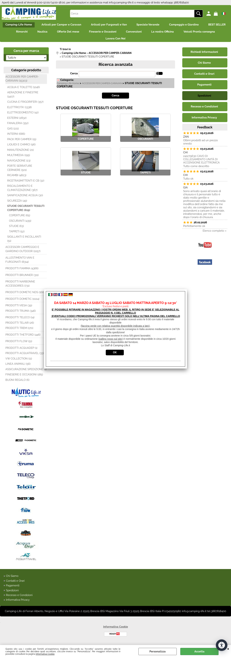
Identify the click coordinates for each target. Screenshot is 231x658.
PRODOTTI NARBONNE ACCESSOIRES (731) (20, 286)
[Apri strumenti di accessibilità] (221, 645)
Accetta (199, 651)
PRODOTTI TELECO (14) (19, 319)
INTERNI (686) (16, 136)
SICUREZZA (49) (17, 203)
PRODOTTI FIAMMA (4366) (21, 270)
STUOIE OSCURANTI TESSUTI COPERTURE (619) (25, 210)
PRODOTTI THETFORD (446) (22, 337)
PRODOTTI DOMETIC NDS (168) (25, 294)
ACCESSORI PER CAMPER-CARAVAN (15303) (22, 81)
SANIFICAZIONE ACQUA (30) (25, 197)
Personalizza (157, 651)
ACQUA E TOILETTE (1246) (23, 89)
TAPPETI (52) (17, 233)
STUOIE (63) (16, 228)
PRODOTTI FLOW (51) (18, 343)
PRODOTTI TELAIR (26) (19, 325)
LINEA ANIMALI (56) (17, 366)
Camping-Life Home (30, 25)
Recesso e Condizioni (19, 597)
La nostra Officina (200, 32)
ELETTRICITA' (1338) (19, 109)
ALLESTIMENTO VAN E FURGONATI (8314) (19, 262)
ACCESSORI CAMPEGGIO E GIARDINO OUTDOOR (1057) (22, 251)
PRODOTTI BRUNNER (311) (22, 277)
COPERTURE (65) (19, 218)
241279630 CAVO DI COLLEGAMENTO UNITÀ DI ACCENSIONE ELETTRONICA (201, 162)
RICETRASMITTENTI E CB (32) (25, 183)
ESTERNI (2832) (17, 120)
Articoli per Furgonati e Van (122, 25)
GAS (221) (13, 131)
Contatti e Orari (15, 583)
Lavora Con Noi (137, 40)
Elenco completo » (214, 233)
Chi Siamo (12, 578)
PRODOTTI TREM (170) (19, 330)
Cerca (74, 75)
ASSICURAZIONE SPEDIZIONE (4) (26, 371)
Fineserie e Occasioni (138, 32)
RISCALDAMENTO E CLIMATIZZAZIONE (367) (22, 190)
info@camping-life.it (121, 2)
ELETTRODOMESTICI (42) (23, 115)
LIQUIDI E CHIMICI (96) (21, 147)
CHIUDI (228, 648)
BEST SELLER (28, 32)
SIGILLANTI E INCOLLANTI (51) (24, 241)
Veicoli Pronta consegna (100, 40)
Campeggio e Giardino (200, 25)
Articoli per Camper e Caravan (74, 25)
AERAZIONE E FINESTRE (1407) (22, 97)
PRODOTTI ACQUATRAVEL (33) (24, 355)
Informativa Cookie (45, 654)
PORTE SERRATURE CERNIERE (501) (19, 170)
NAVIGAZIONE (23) (18, 163)
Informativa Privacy (18, 602)
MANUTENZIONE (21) (20, 152)
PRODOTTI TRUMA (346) (20, 313)
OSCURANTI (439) (20, 223)
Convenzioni (170, 32)
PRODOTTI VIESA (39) (18, 308)
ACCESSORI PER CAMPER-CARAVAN (102, 85)
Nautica (75, 32)
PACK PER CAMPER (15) (21, 141)
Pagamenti (12, 588)
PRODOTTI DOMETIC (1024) (22, 301)
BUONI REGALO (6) (17, 382)
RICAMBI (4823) (16, 177)
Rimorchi (53, 32)
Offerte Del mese (102, 32)
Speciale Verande (162, 25)
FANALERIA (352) (18, 125)
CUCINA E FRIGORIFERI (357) (25, 104)
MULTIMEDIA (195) (18, 157)
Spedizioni (12, 592)
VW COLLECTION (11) (18, 361)
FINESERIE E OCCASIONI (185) (24, 377)
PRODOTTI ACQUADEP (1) (21, 350)
